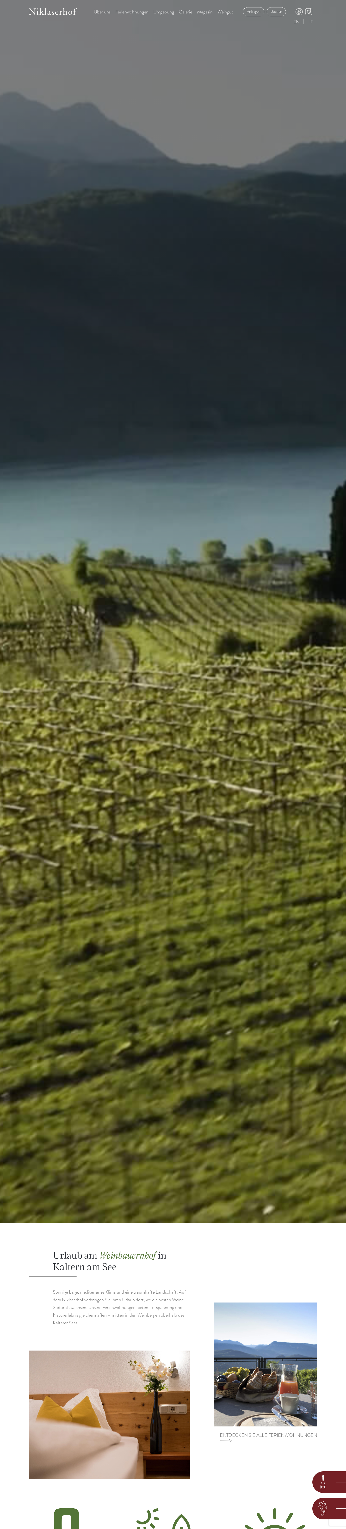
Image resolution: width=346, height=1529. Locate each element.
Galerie (185, 11)
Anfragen (253, 11)
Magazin (205, 11)
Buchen (276, 11)
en (296, 22)
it (311, 22)
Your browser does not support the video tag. (173, 611)
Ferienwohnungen (131, 11)
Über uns (102, 11)
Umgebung (163, 11)
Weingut (225, 11)
